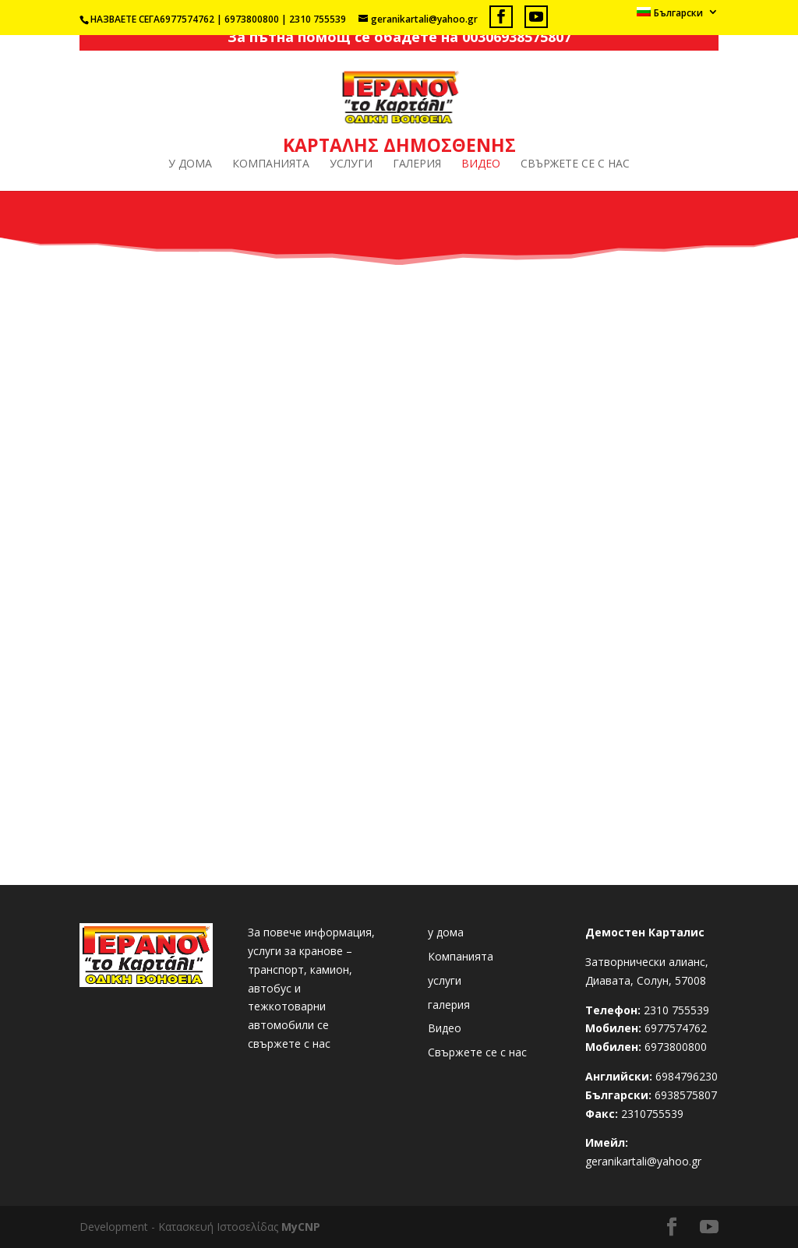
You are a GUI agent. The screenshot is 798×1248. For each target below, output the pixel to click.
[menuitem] (678, 16)
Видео (480, 164)
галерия (417, 164)
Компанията (270, 164)
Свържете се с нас (575, 164)
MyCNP (300, 1226)
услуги (351, 164)
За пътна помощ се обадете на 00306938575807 (399, 36)
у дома (190, 164)
